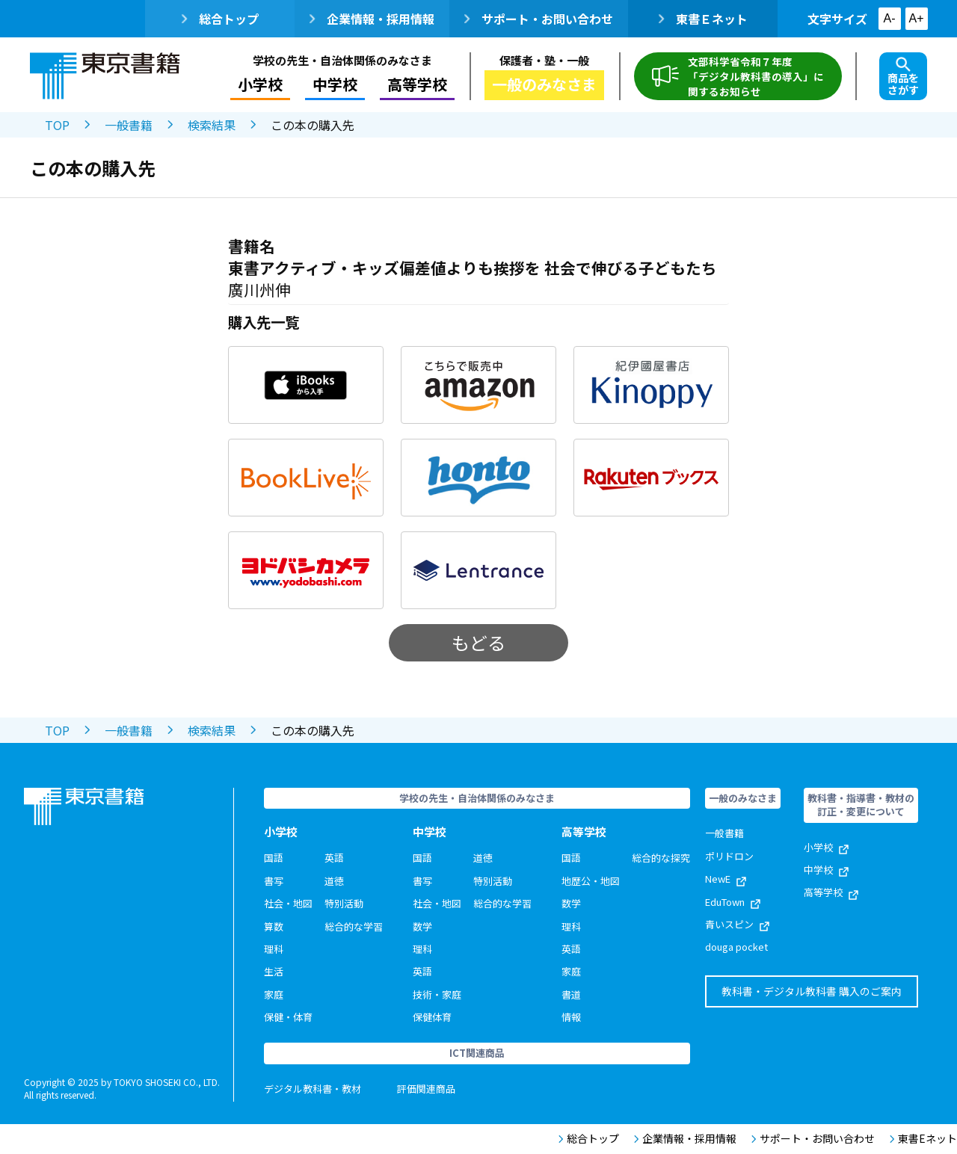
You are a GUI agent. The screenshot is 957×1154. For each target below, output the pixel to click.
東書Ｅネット (703, 18)
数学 (422, 926)
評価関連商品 (426, 1089)
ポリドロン (729, 856)
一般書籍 (129, 125)
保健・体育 (288, 1017)
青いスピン (737, 924)
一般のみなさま (544, 84)
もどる (478, 642)
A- (890, 18)
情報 (571, 1017)
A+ (915, 18)
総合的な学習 (353, 926)
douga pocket (736, 946)
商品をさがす (903, 77)
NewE (725, 878)
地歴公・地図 (590, 881)
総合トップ (220, 18)
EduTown (732, 902)
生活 (273, 971)
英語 (334, 858)
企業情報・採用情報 (372, 18)
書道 (571, 994)
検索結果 (212, 125)
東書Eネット (923, 1139)
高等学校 (417, 84)
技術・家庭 (437, 994)
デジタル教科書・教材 (312, 1089)
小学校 (260, 84)
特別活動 (343, 903)
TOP (57, 125)
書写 (273, 881)
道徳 (334, 881)
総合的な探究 (661, 858)
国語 (273, 858)
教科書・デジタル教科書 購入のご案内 (811, 991)
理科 (273, 949)
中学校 (335, 84)
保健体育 (432, 1017)
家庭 (273, 994)
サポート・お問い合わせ (538, 18)
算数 (273, 926)
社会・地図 (288, 903)
